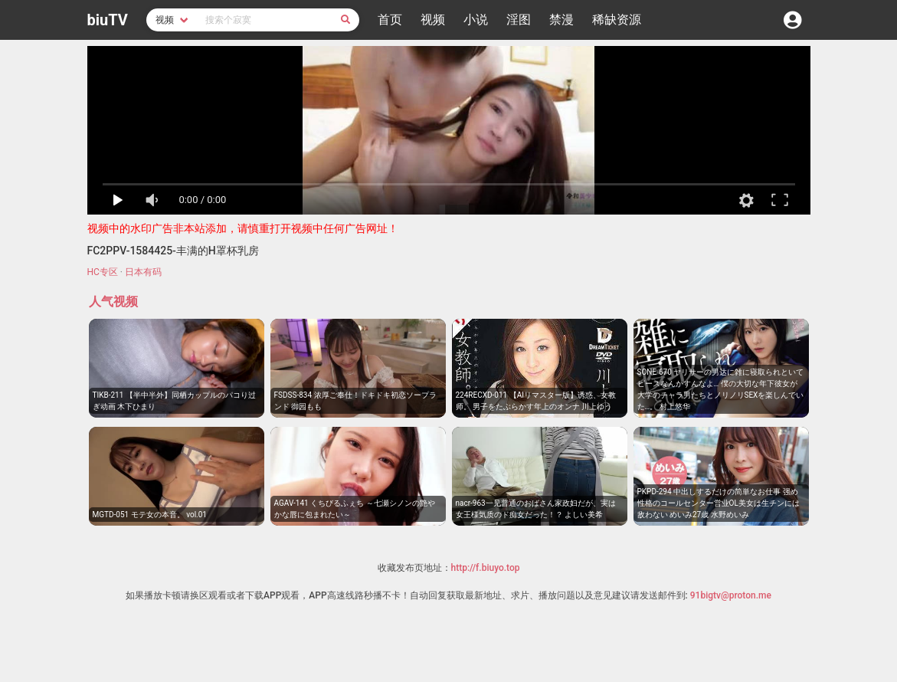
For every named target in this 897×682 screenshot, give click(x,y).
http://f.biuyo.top (485, 567)
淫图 (518, 19)
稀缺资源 (616, 19)
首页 (390, 19)
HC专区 (102, 272)
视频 (433, 19)
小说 (475, 19)
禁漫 (561, 19)
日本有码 (143, 272)
